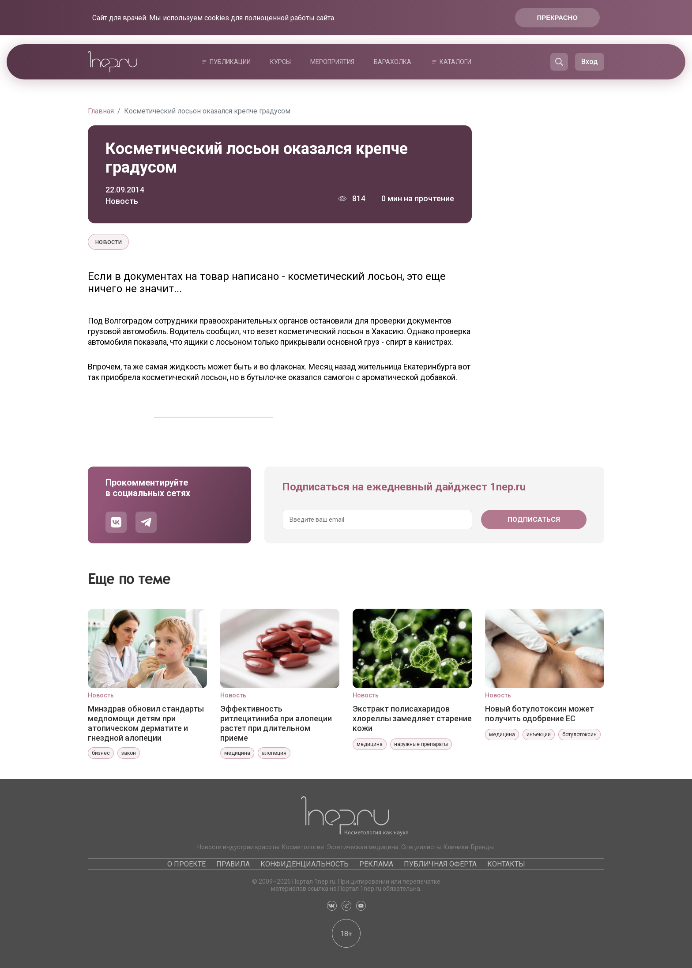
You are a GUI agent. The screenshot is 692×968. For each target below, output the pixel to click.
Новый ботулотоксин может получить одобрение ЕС (539, 713)
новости (108, 241)
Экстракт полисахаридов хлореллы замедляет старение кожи (412, 718)
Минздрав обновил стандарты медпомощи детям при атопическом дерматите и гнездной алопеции (146, 723)
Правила (233, 864)
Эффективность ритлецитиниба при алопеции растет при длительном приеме (276, 723)
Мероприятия (332, 61)
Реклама (376, 864)
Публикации (230, 61)
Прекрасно (557, 17)
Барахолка (392, 61)
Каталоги (455, 61)
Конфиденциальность (304, 864)
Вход (589, 61)
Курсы (280, 61)
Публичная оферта (440, 864)
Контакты (506, 864)
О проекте (186, 864)
